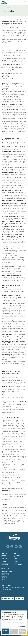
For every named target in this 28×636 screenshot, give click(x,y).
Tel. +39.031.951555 (7, 589)
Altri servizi (16, 559)
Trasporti (3, 561)
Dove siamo (7, 598)
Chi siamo (3, 569)
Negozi (2, 556)
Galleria (19, 598)
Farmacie (16, 561)
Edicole (15, 558)
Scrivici (4, 593)
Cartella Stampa (5, 564)
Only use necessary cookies (22, 631)
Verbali (3, 579)
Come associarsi (5, 573)
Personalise (14, 631)
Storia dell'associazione (6, 571)
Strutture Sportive (18, 564)
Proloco (15, 563)
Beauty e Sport (4, 558)
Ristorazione (4, 555)
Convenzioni (4, 577)
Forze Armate (17, 555)
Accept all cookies (5, 631)
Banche (15, 556)
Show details (21, 626)
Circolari (3, 580)
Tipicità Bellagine (5, 563)
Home (2, 7)
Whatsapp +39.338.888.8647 (9, 591)
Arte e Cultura (4, 559)
